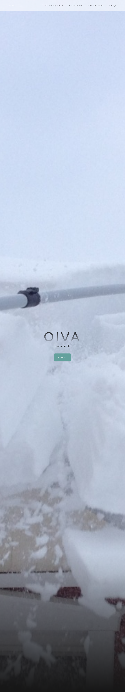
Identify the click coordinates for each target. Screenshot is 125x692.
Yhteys (112, 5)
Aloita (62, 357)
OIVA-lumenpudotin (52, 5)
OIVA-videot (76, 5)
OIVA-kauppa (96, 5)
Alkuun (10, 5)
